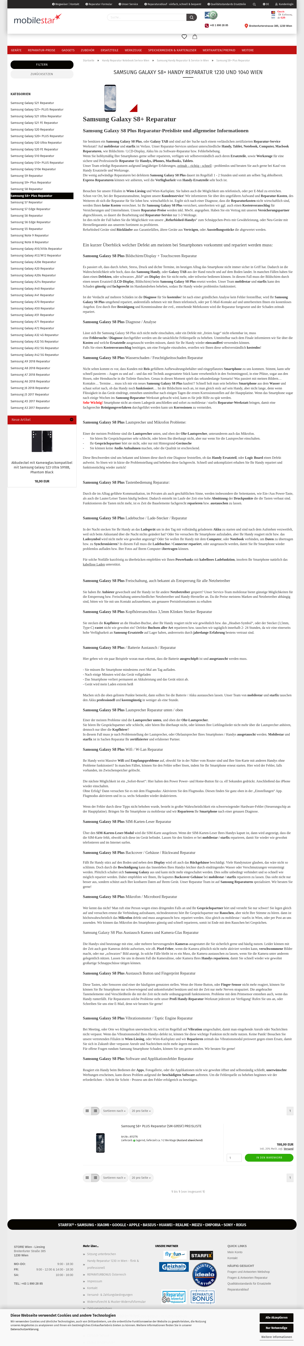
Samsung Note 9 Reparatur (30, 235)
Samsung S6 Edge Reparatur (31, 222)
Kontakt (92, 1288)
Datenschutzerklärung (24, 1329)
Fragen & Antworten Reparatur (248, 1277)
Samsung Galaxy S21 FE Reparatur (34, 123)
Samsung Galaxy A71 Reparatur (32, 322)
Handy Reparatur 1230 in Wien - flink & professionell (113, 1264)
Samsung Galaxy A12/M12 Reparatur (36, 255)
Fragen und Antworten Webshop (249, 1271)
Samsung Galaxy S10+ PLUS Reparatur (37, 163)
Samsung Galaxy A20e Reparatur (33, 262)
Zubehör (87, 50)
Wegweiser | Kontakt (65, 4)
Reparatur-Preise (41, 50)
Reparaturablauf (238, 1289)
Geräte (16, 50)
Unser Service (128, 4)
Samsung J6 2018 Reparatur (30, 388)
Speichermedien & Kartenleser (172, 50)
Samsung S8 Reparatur (27, 189)
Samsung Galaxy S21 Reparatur (32, 103)
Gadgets (68, 50)
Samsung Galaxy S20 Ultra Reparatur (36, 142)
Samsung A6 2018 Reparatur (30, 381)
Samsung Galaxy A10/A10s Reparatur (36, 249)
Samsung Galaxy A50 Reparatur (33, 308)
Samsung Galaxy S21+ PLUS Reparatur (37, 109)
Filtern (42, 64)
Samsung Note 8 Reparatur (30, 242)
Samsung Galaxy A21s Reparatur (33, 282)
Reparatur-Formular (99, 4)
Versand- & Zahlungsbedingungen (110, 1295)
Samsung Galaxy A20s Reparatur (33, 275)
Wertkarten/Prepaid (219, 50)
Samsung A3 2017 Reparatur (30, 408)
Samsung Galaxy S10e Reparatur (33, 169)
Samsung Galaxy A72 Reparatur (32, 328)
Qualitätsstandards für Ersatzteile (249, 1283)
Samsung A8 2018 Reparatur (30, 368)
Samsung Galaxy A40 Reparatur (33, 288)
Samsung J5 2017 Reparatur (30, 394)
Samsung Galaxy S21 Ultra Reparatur (36, 116)
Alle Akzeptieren (277, 1317)
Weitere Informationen (276, 1337)
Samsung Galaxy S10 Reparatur (32, 156)
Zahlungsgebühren (99, 1308)
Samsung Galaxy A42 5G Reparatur (35, 355)
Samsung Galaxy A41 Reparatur (32, 295)
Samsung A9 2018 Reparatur (30, 361)
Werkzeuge (133, 50)
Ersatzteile (109, 50)
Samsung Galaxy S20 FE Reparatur (34, 149)
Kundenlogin (284, 4)
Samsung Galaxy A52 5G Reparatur (35, 348)
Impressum (94, 1281)
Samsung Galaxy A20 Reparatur (32, 268)
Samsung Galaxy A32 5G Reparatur (35, 341)
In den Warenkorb (269, 1157)
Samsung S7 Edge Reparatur (30, 209)
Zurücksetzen (42, 74)
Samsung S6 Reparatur (27, 215)
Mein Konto (235, 1252)
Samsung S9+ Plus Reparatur (31, 182)
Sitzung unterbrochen (101, 1254)
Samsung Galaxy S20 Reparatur (32, 129)
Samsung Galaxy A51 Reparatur (32, 315)
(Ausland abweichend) (190, 1140)
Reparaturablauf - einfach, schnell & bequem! (172, 4)
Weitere (248, 50)
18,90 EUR (42, 481)
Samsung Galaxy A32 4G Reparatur (35, 335)
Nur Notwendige (276, 1328)
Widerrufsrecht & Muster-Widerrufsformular (116, 1302)
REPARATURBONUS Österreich (106, 1274)
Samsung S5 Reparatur (27, 229)
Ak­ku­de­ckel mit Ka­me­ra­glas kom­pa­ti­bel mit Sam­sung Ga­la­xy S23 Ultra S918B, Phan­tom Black (41, 467)
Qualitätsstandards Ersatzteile (227, 4)
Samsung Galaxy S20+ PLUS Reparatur (37, 136)
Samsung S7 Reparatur (27, 202)
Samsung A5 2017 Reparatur (30, 401)
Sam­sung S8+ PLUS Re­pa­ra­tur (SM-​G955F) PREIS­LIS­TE (161, 1126)
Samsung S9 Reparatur (27, 176)
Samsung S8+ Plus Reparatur (31, 196)
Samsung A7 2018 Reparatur (30, 375)
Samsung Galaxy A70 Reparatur (32, 302)
